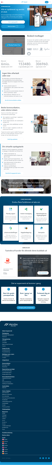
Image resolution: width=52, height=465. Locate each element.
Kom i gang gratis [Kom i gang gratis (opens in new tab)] (13, 22)
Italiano (5, 451)
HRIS (3, 380)
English (4, 439)
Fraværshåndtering (6, 351)
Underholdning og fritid (7, 401)
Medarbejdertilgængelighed (8, 334)
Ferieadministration (6, 350)
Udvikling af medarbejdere (7, 383)
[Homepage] (24, 2)
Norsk (4, 447)
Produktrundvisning (7, 432)
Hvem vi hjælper (6, 391)
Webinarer (4, 416)
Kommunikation (6, 363)
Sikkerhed (4, 387)
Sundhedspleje (5, 403)
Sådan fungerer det (7, 331)
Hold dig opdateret (12, 139)
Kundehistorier (5, 427)
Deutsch (5, 441)
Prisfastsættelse (6, 409)
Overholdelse (5, 386)
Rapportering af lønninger (7, 344)
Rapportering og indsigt (8, 369)
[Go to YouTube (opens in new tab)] (49, 458)
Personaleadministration (8, 376)
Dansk (4, 443)
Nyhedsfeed (4, 366)
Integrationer (5, 360)
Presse (3, 429)
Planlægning (5, 333)
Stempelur (4, 340)
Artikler (3, 413)
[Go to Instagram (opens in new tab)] (43, 458)
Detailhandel (4, 399)
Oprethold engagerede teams (13, 173)
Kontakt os (4, 422)
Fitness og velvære (6, 406)
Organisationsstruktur (6, 378)
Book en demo (13, 26)
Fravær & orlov (6, 348)
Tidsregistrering (6, 339)
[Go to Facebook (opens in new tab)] (40, 458)
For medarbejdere (6, 355)
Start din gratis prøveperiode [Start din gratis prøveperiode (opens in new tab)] (26, 190)
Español (5, 453)
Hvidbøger (4, 415)
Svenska (5, 445)
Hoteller (4, 405)
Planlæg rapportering (6, 374)
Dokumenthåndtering (6, 381)
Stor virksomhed (5, 396)
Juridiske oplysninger (6, 425)
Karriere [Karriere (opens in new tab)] (3, 423)
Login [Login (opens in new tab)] (47, 2)
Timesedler (4, 342)
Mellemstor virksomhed (7, 394)
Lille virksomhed (5, 392)
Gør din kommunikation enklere (13, 100)
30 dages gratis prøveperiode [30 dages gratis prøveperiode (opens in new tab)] (26, 307)
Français (5, 449)
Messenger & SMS (6, 365)
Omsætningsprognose (6, 372)
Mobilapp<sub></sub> (8, 354)
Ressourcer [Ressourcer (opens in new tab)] (5, 411)
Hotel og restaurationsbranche (8, 397)
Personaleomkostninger (7, 370)
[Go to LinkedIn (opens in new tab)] (46, 458)
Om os (3, 420)
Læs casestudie (43, 273)
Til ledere (4, 357)
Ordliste (4, 418)
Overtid (3, 346)
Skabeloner (4, 336)
